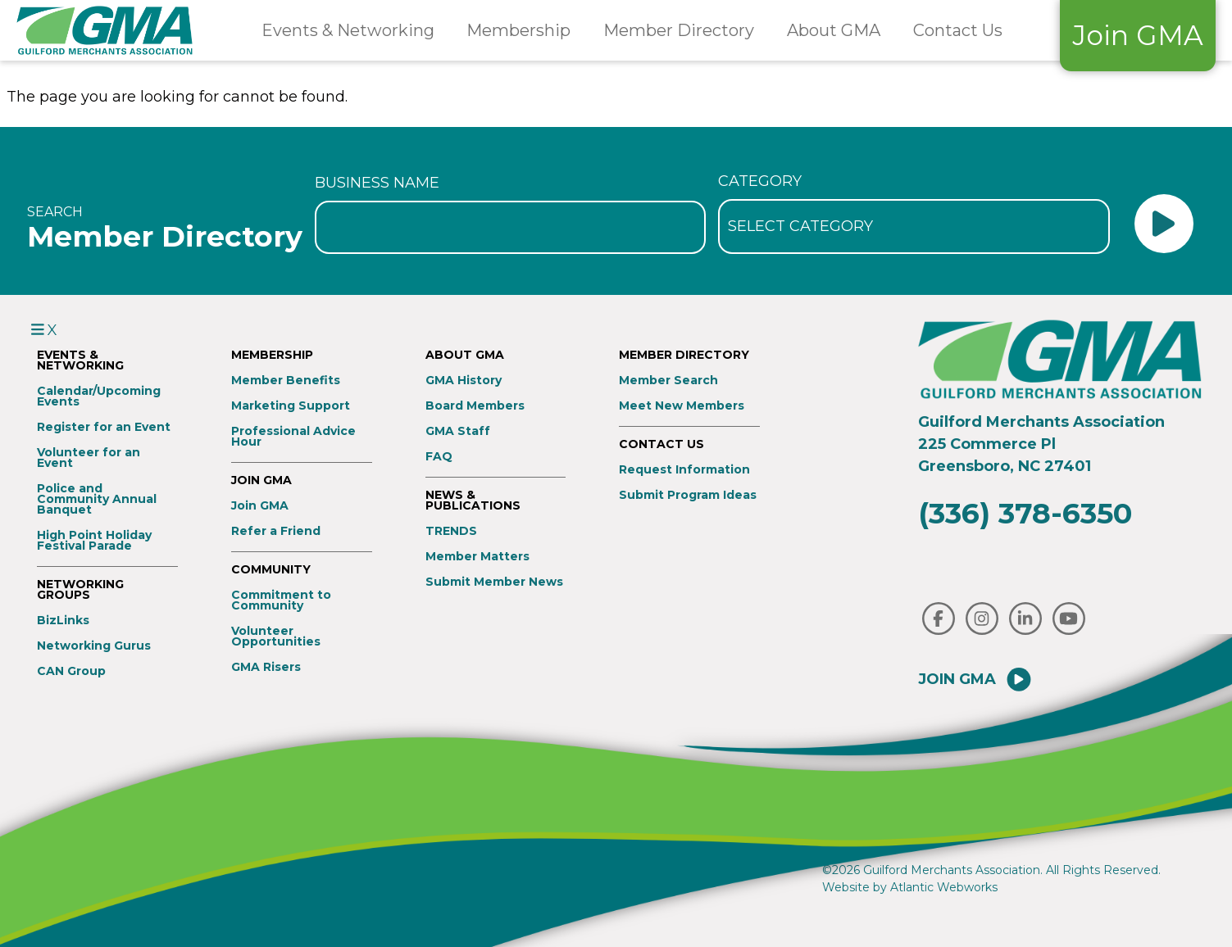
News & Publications (473, 500)
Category (760, 181)
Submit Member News (494, 582)
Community (271, 569)
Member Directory (678, 30)
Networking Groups (80, 589)
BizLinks (63, 620)
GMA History (463, 380)
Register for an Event (103, 427)
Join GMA (1137, 35)
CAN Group (71, 671)
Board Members (475, 406)
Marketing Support (290, 406)
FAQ (438, 456)
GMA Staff (457, 431)
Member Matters (477, 556)
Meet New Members (681, 406)
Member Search (668, 380)
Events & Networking (347, 30)
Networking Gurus (94, 646)
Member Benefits (285, 380)
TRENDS (451, 531)
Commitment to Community (281, 600)
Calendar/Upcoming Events (99, 396)
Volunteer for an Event (88, 458)
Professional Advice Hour (293, 436)
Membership (518, 30)
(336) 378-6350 (1025, 513)
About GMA (833, 30)
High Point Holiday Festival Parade (94, 540)
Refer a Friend (276, 531)
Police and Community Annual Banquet (97, 499)
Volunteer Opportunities (276, 636)
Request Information (684, 469)
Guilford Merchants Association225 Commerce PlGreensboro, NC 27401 (1041, 444)
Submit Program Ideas (688, 495)
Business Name (377, 183)
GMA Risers (266, 667)
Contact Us (957, 30)
